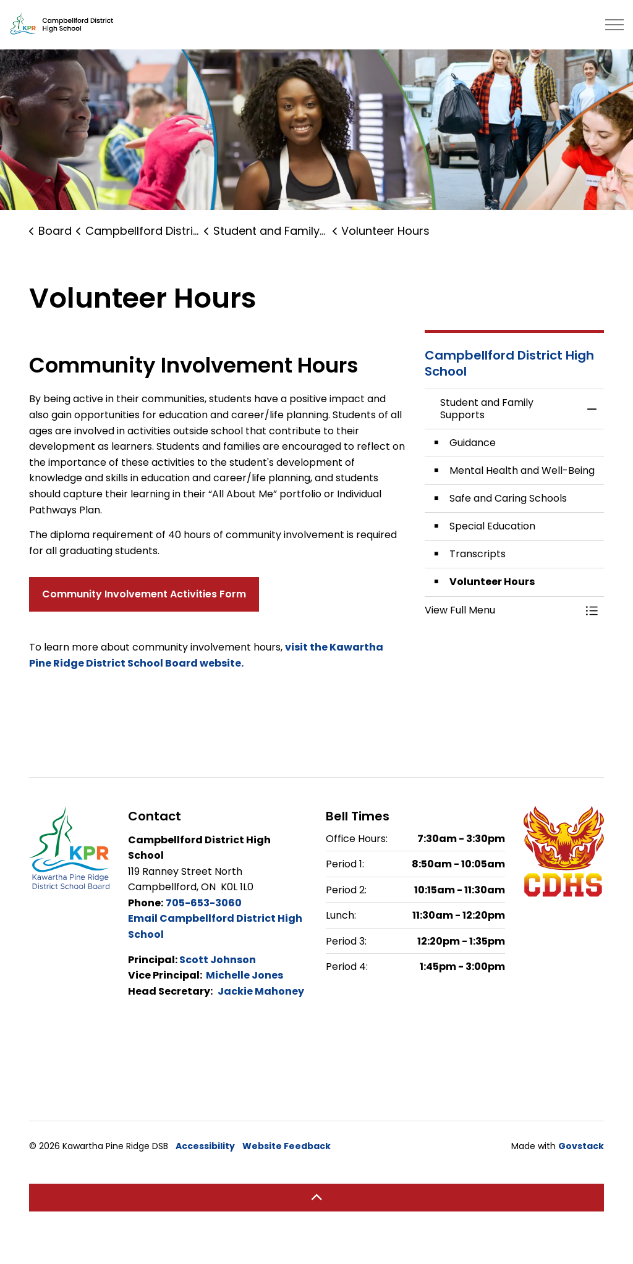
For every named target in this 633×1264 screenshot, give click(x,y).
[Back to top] (316, 1197)
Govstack (581, 1146)
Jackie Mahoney (261, 991)
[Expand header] (614, 24)
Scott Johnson (217, 960)
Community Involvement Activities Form (144, 594)
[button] (502, 610)
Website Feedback (286, 1146)
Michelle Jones (244, 975)
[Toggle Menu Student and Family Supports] (591, 610)
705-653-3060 (204, 903)
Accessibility (205, 1146)
